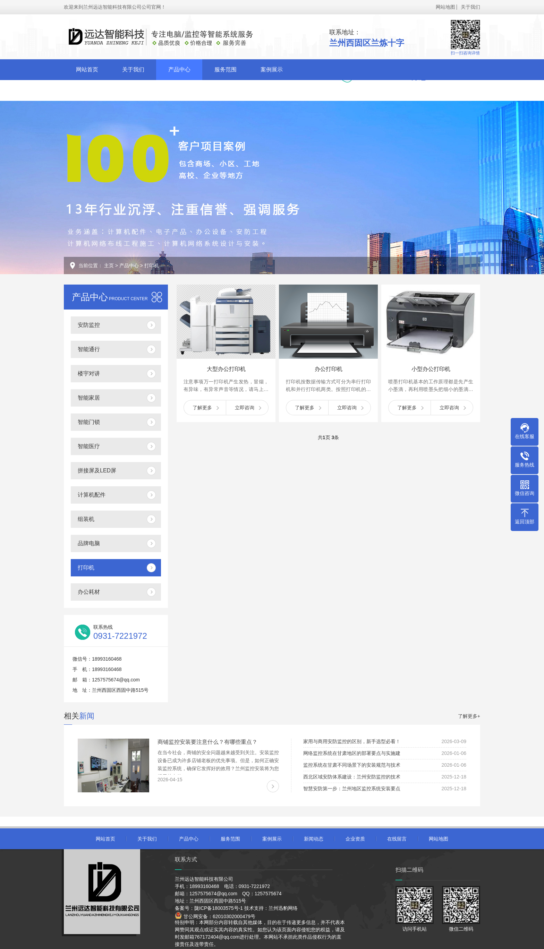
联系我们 (225, 90)
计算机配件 (91, 495)
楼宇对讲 (89, 373)
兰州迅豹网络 (283, 908)
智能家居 (89, 398)
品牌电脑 (89, 543)
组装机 (86, 519)
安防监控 (89, 325)
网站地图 (445, 7)
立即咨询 (244, 407)
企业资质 (133, 90)
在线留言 (179, 90)
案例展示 (272, 69)
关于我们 (470, 7)
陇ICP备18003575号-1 (218, 908)
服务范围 (225, 69)
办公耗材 (89, 592)
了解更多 (202, 407)
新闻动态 (87, 90)
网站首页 (87, 69)
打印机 (151, 265)
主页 (109, 265)
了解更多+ (469, 716)
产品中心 (179, 69)
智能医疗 (89, 446)
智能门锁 (89, 422)
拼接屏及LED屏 (97, 470)
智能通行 (89, 349)
